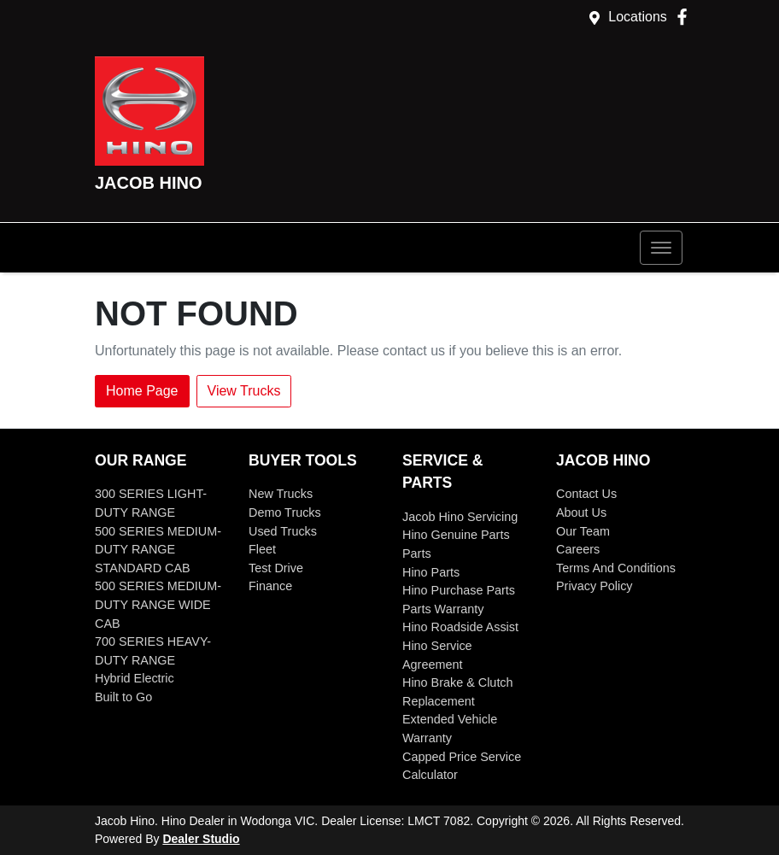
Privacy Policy (594, 586)
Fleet (262, 549)
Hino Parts (431, 572)
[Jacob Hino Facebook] (685, 17)
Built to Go (123, 697)
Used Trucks (283, 531)
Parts (416, 553)
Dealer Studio (200, 839)
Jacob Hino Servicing (460, 517)
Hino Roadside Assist (460, 627)
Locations (637, 16)
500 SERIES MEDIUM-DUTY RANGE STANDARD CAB (158, 549)
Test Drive (276, 568)
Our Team (583, 531)
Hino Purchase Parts (458, 590)
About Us (581, 512)
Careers (578, 549)
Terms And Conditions (616, 568)
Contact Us (586, 494)
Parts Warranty (442, 609)
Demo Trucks (285, 512)
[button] (661, 248)
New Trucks (281, 494)
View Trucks (244, 391)
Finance (270, 586)
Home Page (142, 391)
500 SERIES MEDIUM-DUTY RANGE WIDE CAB (158, 604)
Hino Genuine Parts (456, 535)
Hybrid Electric (134, 678)
